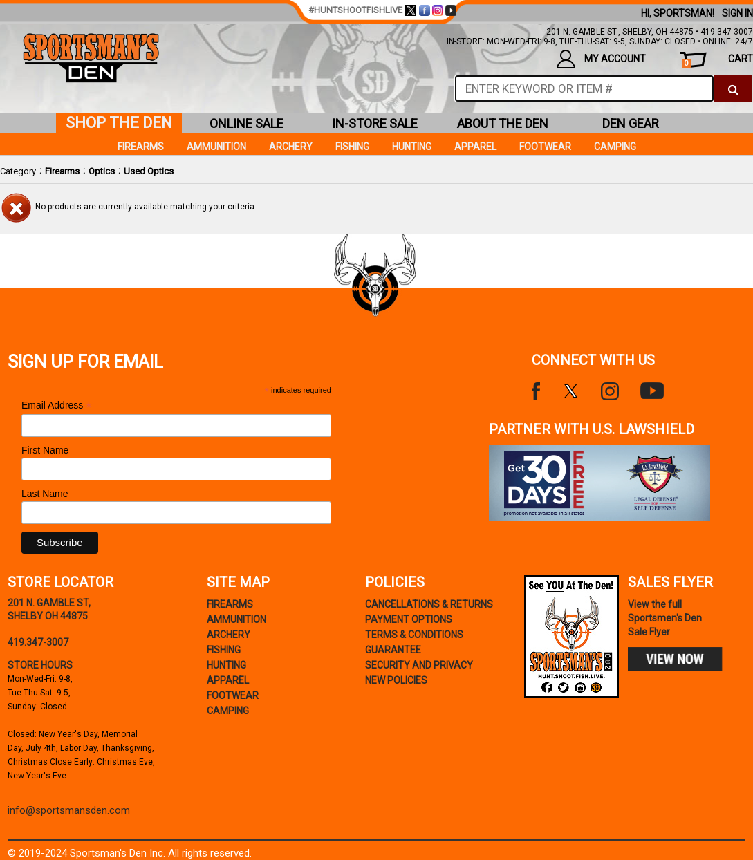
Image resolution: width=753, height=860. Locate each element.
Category (18, 171)
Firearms (62, 171)
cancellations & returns (429, 604)
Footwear (545, 146)
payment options (408, 619)
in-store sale (375, 123)
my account (601, 59)
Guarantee (393, 649)
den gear (630, 123)
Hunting (411, 146)
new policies (396, 680)
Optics (102, 171)
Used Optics (149, 171)
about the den (502, 123)
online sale (246, 123)
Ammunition (216, 146)
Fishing (352, 146)
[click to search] (733, 88)
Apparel (475, 146)
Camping (615, 146)
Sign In (737, 13)
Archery (291, 146)
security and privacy (419, 665)
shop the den (119, 122)
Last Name (44, 493)
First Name (44, 450)
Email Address (56, 405)
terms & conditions (414, 634)
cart (717, 60)
